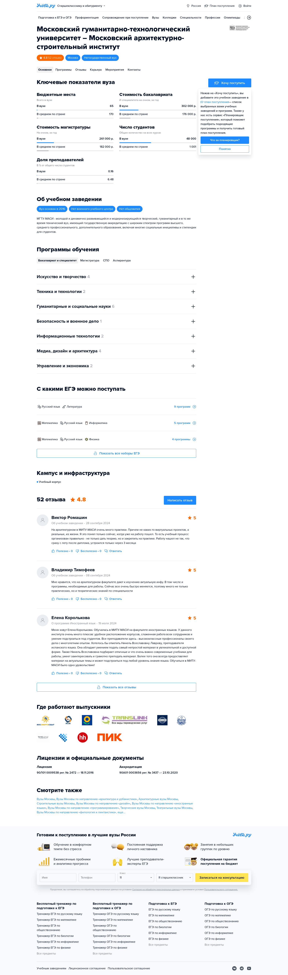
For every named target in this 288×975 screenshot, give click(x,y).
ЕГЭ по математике (161, 915)
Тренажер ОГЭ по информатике (114, 942)
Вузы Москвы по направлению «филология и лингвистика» (76, 812)
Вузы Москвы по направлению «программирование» (83, 808)
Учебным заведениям (51, 968)
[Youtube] (249, 968)
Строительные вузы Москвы (56, 803)
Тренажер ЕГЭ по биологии (55, 936)
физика (94, 439)
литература (74, 407)
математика (50, 423)
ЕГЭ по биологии (160, 927)
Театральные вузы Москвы (174, 808)
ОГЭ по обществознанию (222, 921)
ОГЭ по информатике (219, 933)
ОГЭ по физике (215, 939)
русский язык (51, 407)
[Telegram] (242, 968)
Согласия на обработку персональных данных (156, 889)
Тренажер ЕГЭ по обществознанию (48, 928)
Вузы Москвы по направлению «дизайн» (103, 803)
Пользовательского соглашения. (221, 889)
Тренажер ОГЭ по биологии (111, 936)
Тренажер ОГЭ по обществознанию (105, 928)
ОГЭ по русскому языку (221, 909)
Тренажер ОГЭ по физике (110, 948)
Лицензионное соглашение (87, 968)
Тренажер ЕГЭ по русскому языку (59, 914)
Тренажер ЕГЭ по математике (56, 920)
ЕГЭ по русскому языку (164, 909)
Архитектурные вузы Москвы (158, 799)
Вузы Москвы (46, 799)
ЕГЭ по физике (159, 939)
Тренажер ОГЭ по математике (113, 920)
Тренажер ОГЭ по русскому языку (116, 914)
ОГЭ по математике (218, 915)
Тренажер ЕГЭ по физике (54, 948)
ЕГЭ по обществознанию (165, 921)
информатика (98, 423)
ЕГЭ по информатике (163, 933)
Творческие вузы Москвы (137, 808)
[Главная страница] (46, 6)
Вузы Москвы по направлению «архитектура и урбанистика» (96, 799)
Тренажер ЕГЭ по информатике (58, 942)
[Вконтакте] (234, 968)
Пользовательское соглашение (129, 968)
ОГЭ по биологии (216, 927)
